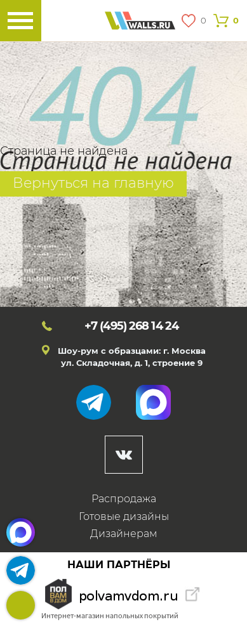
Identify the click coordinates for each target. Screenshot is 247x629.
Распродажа (123, 499)
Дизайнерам (123, 534)
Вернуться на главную (93, 182)
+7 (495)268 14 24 (20, 605)
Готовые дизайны (124, 516)
